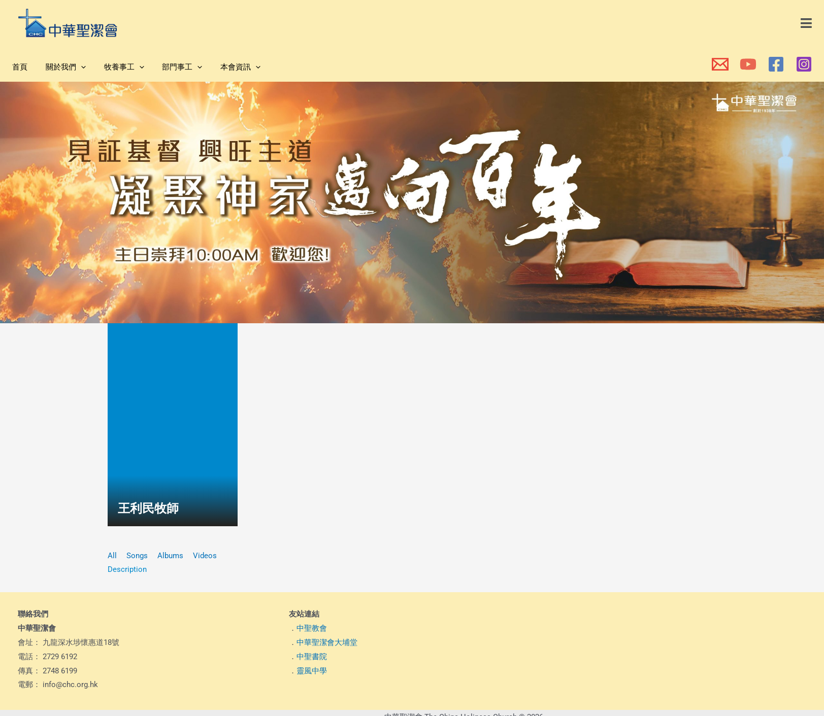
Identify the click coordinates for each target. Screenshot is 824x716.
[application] (76, 67)
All (112, 555)
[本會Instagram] (804, 64)
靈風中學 (311, 670)
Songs (137, 555)
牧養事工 (116, 67)
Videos (205, 555)
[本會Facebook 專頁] (776, 64)
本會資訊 (227, 67)
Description (127, 569)
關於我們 (61, 67)
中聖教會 (311, 628)
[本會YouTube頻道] (748, 64)
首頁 (18, 67)
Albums (170, 555)
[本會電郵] (720, 64)
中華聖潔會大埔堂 (326, 642)
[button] (807, 23)
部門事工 (172, 67)
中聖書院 (311, 656)
